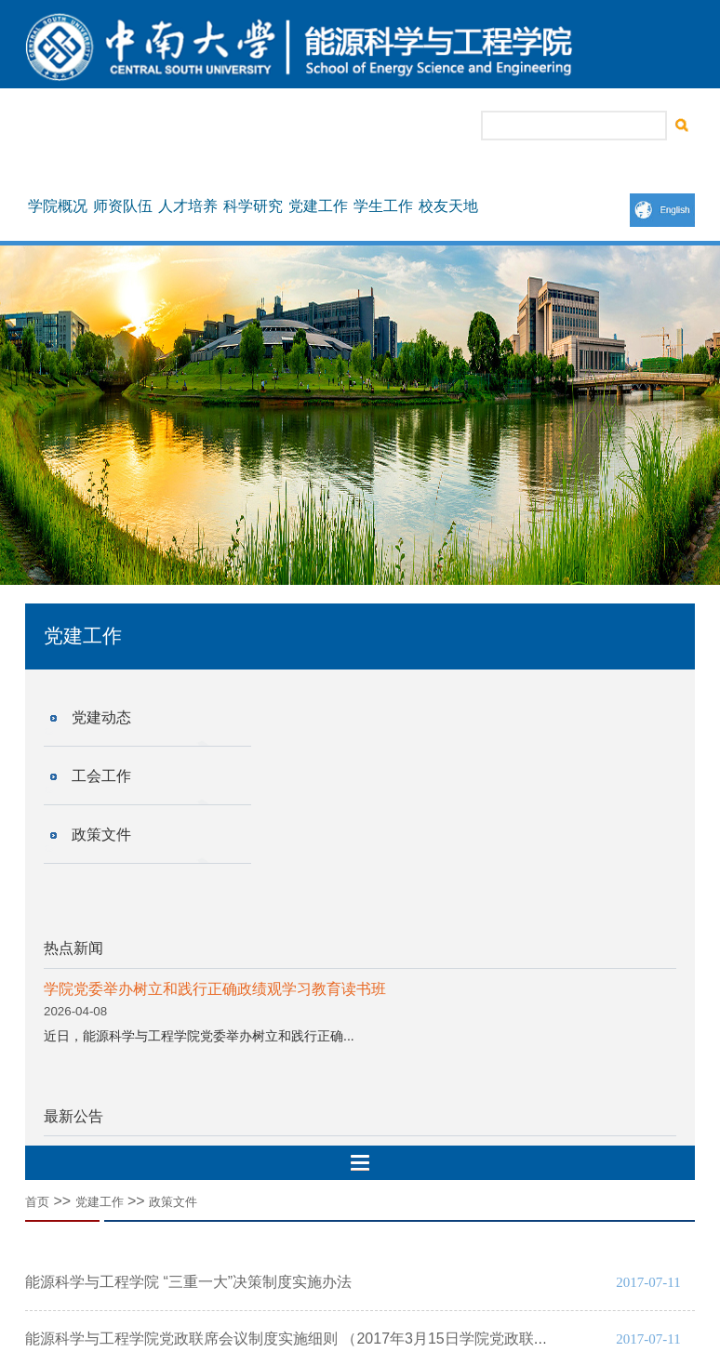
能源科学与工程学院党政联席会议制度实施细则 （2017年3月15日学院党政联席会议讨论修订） (339, 1338)
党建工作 (318, 206)
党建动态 (101, 717)
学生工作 (383, 206)
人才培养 (188, 206)
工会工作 (101, 776)
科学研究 (253, 206)
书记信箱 (312, 126)
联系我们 (442, 126)
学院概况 (57, 206)
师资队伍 (123, 206)
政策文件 (101, 834)
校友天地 (448, 206)
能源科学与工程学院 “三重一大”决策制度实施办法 (188, 1282)
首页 (37, 1202)
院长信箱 (377, 126)
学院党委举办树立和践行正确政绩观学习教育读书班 (215, 989)
